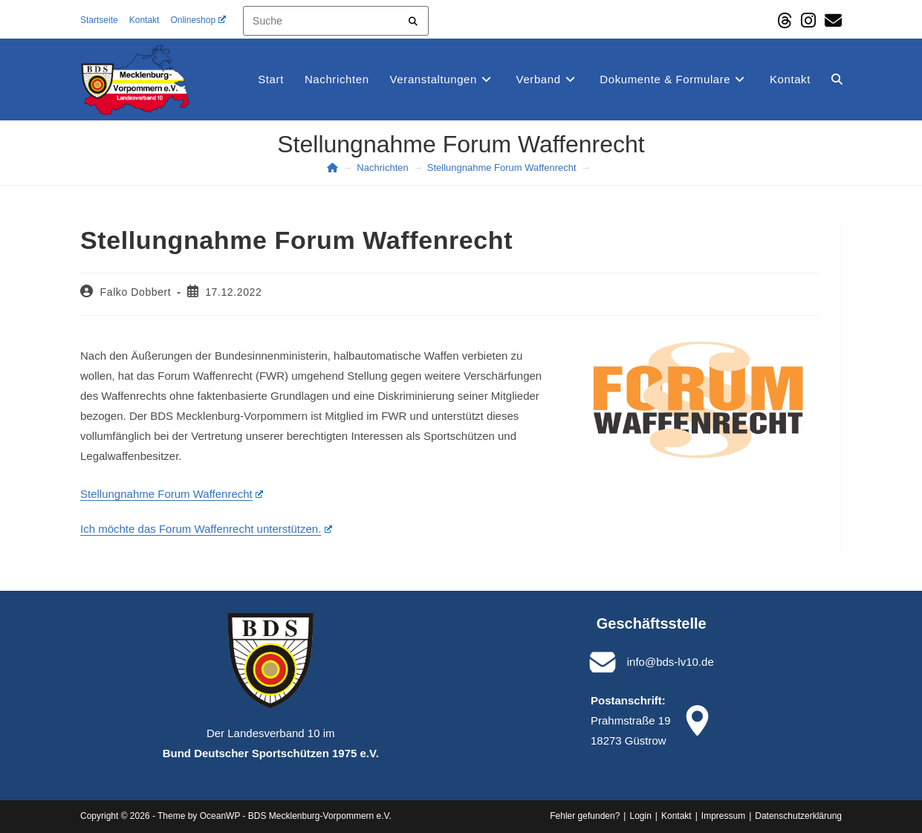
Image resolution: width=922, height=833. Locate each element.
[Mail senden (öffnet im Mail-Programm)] (831, 20)
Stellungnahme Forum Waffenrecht (171, 493)
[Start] (332, 167)
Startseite (99, 20)
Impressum (723, 816)
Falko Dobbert (136, 292)
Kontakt (144, 20)
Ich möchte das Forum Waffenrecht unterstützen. (206, 528)
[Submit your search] (413, 19)
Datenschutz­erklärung (798, 816)
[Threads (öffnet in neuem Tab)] (784, 20)
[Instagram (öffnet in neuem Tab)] (808, 20)
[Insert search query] (336, 21)
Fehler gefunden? (585, 816)
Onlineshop (197, 20)
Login (640, 816)
